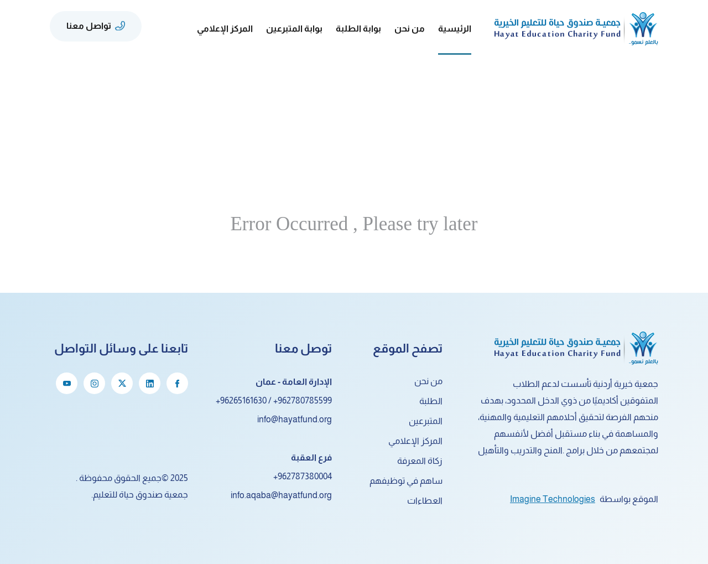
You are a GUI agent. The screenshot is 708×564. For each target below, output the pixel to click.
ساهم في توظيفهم (405, 480)
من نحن (428, 381)
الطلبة (430, 401)
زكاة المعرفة (419, 460)
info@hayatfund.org (294, 419)
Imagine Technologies (552, 499)
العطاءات (424, 500)
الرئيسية (454, 28)
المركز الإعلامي (415, 441)
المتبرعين (425, 421)
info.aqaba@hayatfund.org (281, 495)
